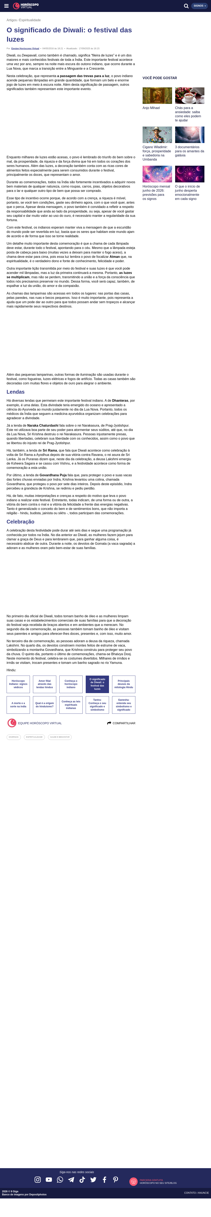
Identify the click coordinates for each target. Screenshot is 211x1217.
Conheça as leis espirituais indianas (71, 705)
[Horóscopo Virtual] (56, 6)
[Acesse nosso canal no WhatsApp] (59, 1180)
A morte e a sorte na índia (18, 705)
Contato (190, 1192)
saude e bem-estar (60, 737)
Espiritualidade (30, 20)
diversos (14, 737)
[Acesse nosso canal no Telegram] (71, 1180)
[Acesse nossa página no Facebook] (104, 1180)
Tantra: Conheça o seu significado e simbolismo (97, 704)
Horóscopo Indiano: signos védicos (18, 684)
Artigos (12, 20)
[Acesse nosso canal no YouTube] (48, 1180)
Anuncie (203, 1192)
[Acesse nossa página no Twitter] (93, 1180)
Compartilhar (121, 723)
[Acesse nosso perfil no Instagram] (37, 1180)
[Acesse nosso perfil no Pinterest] (115, 1180)
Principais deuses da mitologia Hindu (123, 684)
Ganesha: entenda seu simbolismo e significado (124, 704)
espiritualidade (34, 737)
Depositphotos (38, 1194)
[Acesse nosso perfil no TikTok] (82, 1180)
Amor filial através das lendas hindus (44, 684)
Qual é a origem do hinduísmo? (44, 705)
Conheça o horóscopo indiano (71, 684)
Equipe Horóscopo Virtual (25, 48)
